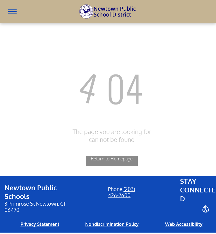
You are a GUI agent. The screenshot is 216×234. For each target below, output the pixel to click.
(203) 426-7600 (121, 192)
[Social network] (205, 209)
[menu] (12, 11)
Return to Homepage (112, 159)
